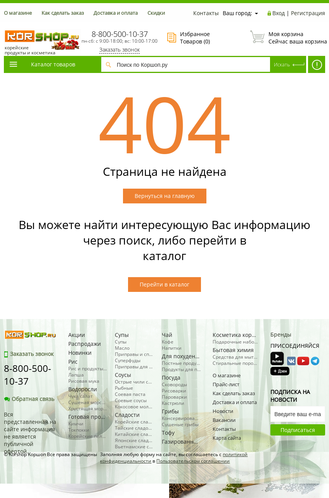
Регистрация (308, 13)
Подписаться (298, 430)
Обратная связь (29, 399)
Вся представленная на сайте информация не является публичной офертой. (30, 433)
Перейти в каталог (164, 284)
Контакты (206, 13)
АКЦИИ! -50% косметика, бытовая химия (316, 66)
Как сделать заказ (63, 12)
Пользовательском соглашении (193, 461)
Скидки (156, 12)
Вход (278, 13)
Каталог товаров (42, 64)
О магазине (18, 12)
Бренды (280, 334)
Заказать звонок (119, 49)
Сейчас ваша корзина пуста (287, 37)
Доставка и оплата (116, 12)
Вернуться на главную (165, 196)
